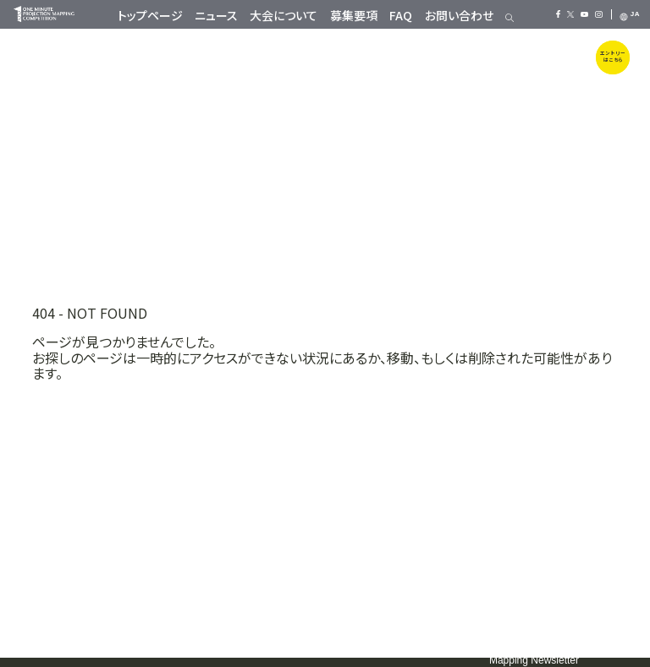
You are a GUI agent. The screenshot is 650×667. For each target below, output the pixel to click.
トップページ (150, 15)
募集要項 (353, 15)
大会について (283, 15)
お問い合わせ (459, 15)
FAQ (400, 15)
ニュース (216, 15)
